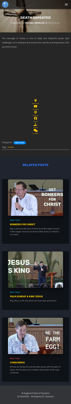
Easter (11, 147)
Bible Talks (19, 143)
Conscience (17, 362)
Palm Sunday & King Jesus (26, 296)
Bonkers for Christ (22, 224)
